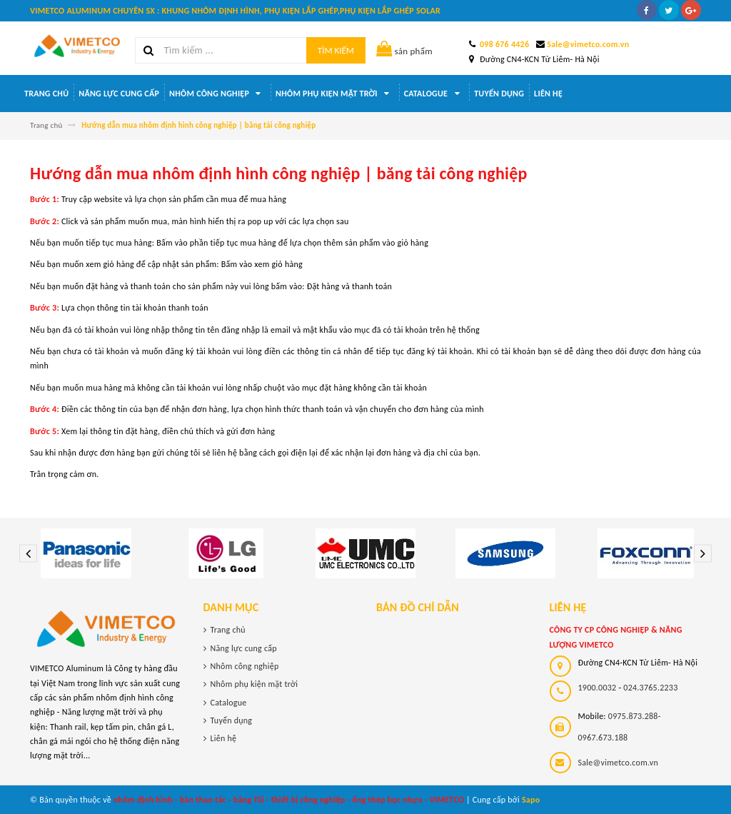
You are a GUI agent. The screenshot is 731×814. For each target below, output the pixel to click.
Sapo (531, 800)
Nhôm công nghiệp (217, 93)
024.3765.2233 (650, 688)
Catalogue (434, 93)
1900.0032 (597, 688)
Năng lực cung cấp (119, 94)
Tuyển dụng (499, 94)
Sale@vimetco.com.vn (588, 44)
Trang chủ (46, 94)
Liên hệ (548, 94)
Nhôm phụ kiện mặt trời (335, 93)
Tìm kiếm (336, 50)
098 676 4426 (504, 44)
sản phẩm (404, 51)
